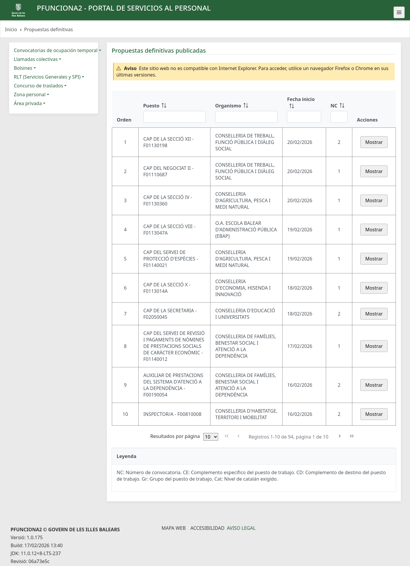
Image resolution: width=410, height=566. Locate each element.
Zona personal (30, 94)
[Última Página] (351, 436)
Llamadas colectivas (36, 59)
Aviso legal (241, 528)
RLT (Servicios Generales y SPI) (47, 77)
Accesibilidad (207, 528)
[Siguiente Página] (339, 436)
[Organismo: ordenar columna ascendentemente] (246, 109)
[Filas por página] (210, 437)
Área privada (28, 103)
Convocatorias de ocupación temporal (55, 50)
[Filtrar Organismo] (246, 117)
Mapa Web (174, 528)
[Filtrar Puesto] (174, 117)
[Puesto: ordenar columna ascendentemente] (174, 109)
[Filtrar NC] (339, 117)
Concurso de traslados (38, 85)
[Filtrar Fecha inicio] (304, 117)
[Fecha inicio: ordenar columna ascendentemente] (304, 109)
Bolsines (23, 68)
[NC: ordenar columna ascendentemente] (339, 109)
